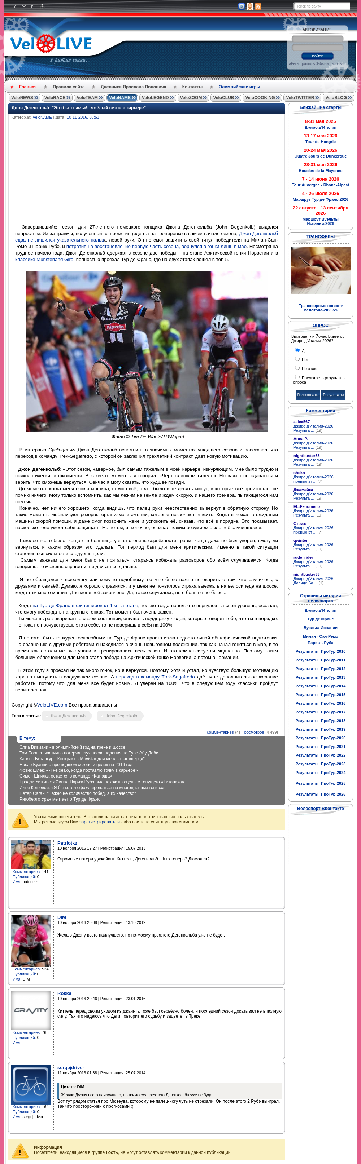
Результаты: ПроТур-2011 (321, 660)
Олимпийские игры (239, 86)
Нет (305, 360)
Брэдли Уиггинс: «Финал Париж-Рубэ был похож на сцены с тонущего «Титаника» (101, 781)
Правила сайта (68, 86)
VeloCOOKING (260, 97)
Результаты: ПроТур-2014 (321, 686)
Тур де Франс (320, 619)
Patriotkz (67, 843)
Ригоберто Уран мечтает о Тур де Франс (59, 799)
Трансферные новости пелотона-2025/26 (321, 308)
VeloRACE (55, 97)
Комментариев (220, 732)
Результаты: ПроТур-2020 (321, 738)
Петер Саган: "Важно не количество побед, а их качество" (77, 793)
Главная (28, 86)
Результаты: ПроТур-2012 (321, 669)
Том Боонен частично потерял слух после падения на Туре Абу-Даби (88, 753)
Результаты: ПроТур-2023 (321, 764)
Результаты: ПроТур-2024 (321, 772)
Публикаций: (24, 877)
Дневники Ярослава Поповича (133, 86)
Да (304, 351)
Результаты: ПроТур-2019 (321, 729)
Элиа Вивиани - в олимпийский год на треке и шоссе (72, 747)
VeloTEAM (87, 97)
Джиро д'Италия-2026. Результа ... (313, 428)
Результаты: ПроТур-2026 (321, 794)
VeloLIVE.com (52, 705)
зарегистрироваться (99, 821)
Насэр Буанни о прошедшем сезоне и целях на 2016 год (75, 764)
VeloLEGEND (155, 97)
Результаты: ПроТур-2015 (321, 694)
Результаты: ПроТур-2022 (321, 755)
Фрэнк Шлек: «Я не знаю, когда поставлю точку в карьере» (78, 770)
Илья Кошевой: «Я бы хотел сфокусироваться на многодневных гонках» (92, 787)
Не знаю (309, 369)
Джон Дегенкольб (68, 715)
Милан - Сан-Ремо (320, 636)
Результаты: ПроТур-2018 (321, 720)
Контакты (192, 86)
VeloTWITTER (300, 97)
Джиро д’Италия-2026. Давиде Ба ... (314, 580)
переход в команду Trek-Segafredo (155, 677)
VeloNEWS (22, 97)
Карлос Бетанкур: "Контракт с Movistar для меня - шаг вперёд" (82, 758)
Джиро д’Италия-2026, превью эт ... (314, 479)
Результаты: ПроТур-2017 (321, 712)
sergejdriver (70, 1067)
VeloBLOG (336, 97)
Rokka (64, 993)
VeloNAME (120, 97)
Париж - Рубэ (320, 643)
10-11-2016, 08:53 (83, 117)
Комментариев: (27, 871)
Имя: (17, 882)
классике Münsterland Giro (44, 259)
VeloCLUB (223, 97)
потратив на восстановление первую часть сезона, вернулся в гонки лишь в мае (156, 246)
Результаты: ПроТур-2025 (321, 783)
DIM (61, 917)
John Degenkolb (121, 715)
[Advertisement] (181, 173)
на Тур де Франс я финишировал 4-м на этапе (85, 605)
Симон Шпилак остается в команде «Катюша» (65, 776)
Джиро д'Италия (320, 610)
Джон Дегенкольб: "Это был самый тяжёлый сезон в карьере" (79, 107)
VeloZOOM (191, 97)
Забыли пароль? (329, 63)
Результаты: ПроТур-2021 (321, 746)
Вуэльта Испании (321, 627)
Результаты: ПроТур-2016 (321, 703)
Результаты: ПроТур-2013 (321, 677)
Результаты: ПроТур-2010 (321, 651)
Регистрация (301, 63)
